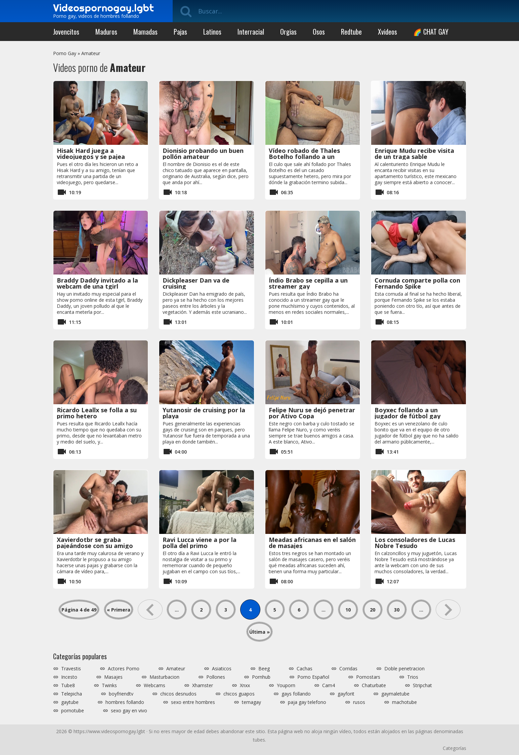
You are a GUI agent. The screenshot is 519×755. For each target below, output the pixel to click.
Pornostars (368, 677)
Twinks (109, 685)
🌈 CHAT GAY (430, 32)
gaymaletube (395, 694)
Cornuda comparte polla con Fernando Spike (417, 283)
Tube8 (68, 685)
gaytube (70, 702)
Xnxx (245, 685)
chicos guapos (239, 694)
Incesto (69, 677)
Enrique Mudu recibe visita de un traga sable (414, 153)
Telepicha (71, 694)
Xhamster (202, 685)
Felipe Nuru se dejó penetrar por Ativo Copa (312, 413)
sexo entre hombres (193, 702)
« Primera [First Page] (118, 609)
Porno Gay (64, 53)
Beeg (264, 668)
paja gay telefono (307, 702)
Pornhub (261, 677)
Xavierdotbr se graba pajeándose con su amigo (95, 543)
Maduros (106, 32)
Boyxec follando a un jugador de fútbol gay (407, 413)
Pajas (180, 32)
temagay (251, 702)
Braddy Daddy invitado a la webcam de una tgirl (97, 283)
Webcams (154, 685)
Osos (319, 32)
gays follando (296, 694)
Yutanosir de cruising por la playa (204, 413)
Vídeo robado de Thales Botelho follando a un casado (304, 156)
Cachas (304, 668)
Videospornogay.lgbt (103, 8)
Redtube (351, 32)
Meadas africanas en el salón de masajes (312, 543)
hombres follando (124, 702)
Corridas (348, 668)
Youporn (286, 685)
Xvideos (387, 32)
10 (348, 609)
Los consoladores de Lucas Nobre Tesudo (415, 543)
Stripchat (422, 685)
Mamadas (145, 32)
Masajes (113, 677)
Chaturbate (374, 685)
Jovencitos (66, 32)
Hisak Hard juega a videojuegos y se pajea (91, 153)
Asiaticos (221, 668)
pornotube (72, 710)
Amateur (90, 53)
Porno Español (313, 677)
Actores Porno (123, 668)
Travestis (71, 668)
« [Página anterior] (150, 609)
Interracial (250, 32)
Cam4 (328, 685)
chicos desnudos (178, 694)
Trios (412, 677)
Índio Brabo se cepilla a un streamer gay (308, 283)
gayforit (346, 694)
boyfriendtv (121, 694)
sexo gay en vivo (129, 710)
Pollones (215, 677)
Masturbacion (164, 677)
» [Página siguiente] (448, 609)
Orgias (288, 32)
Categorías (454, 748)
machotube (404, 702)
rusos (359, 702)
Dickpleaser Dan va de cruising (196, 283)
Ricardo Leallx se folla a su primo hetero (97, 413)
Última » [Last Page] (259, 632)
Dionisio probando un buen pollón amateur (203, 153)
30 (396, 609)
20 (372, 609)
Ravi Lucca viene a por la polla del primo (199, 543)
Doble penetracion (404, 668)
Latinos (212, 32)
